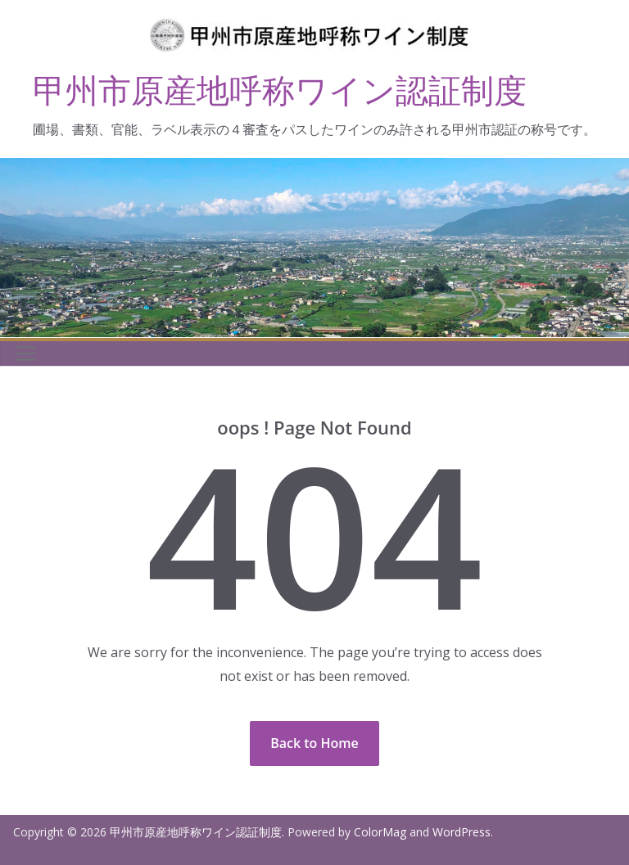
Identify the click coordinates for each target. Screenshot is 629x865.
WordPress (461, 832)
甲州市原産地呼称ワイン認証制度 (280, 89)
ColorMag (380, 832)
